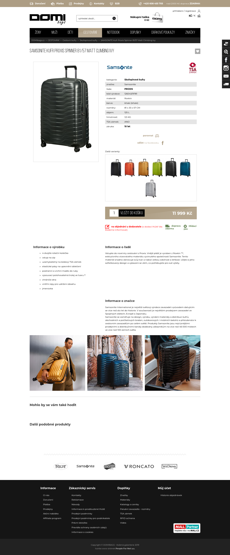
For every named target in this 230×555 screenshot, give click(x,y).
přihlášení (178, 11)
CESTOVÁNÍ (90, 33)
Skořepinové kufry (89, 40)
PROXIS (128, 89)
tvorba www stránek (115, 548)
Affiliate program (52, 518)
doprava (173, 227)
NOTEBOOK (113, 33)
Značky (190, 33)
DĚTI (70, 33)
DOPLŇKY (135, 33)
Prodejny (76, 3)
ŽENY (38, 33)
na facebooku (150, 143)
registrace (190, 11)
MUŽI (54, 33)
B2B (114, 3)
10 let (127, 126)
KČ (190, 15)
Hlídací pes (190, 227)
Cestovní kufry (70, 40)
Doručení (37, 3)
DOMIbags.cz (38, 40)
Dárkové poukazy (163, 33)
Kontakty (96, 3)
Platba (57, 3)
